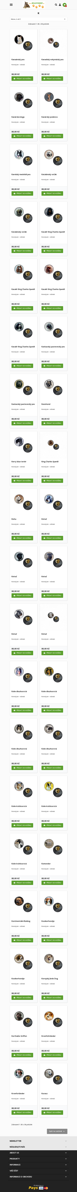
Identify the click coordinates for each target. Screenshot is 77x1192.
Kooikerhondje (47, 921)
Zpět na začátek (57, 1131)
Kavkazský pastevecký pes (53, 346)
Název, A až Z (38, 19)
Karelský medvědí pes (21, 174)
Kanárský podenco (49, 117)
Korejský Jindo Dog (49, 978)
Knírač (44, 519)
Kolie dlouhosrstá (19, 691)
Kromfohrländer (48, 1036)
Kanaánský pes (18, 59)
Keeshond (45, 404)
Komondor (46, 863)
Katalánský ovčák (49, 174)
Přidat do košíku (22, 78)
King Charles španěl (49, 461)
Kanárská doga (18, 117)
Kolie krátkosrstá (19, 806)
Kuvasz (44, 1093)
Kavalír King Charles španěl (53, 232)
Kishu (14, 519)
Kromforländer (18, 1093)
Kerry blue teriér (19, 461)
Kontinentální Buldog (21, 921)
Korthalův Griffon (19, 1036)
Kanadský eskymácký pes (52, 59)
